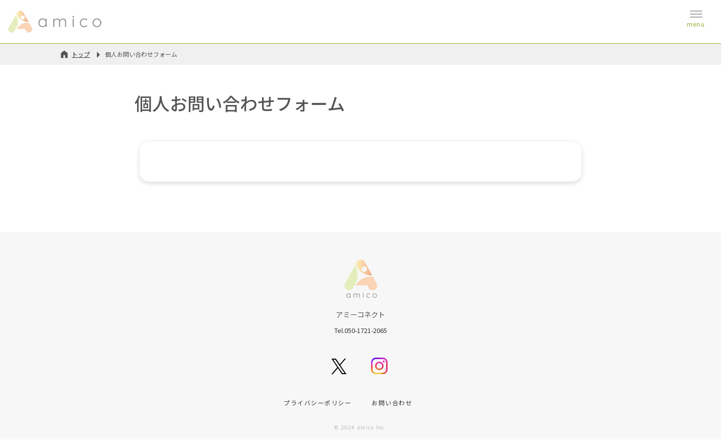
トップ (81, 54)
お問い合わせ (392, 403)
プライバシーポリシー (317, 403)
